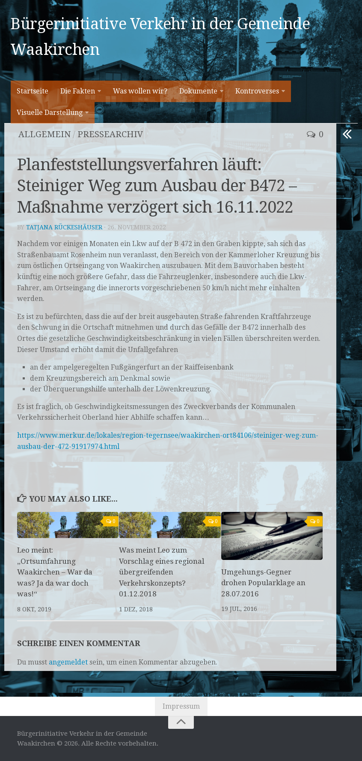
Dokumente (198, 91)
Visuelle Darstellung (50, 112)
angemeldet (68, 662)
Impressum (181, 706)
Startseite (32, 91)
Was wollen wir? (140, 91)
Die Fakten (77, 91)
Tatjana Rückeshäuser (64, 227)
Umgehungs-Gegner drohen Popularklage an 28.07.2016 (263, 583)
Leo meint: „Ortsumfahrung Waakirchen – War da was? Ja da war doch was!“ (54, 572)
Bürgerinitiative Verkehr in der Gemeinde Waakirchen (160, 37)
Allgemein (44, 134)
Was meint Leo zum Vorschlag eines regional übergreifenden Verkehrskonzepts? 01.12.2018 (161, 572)
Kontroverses (257, 91)
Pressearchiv (110, 134)
